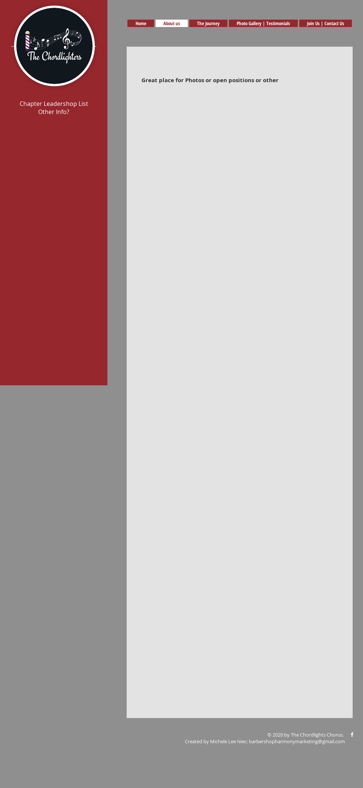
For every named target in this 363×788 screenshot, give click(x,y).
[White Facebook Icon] (352, 734)
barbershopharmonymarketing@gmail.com (297, 741)
